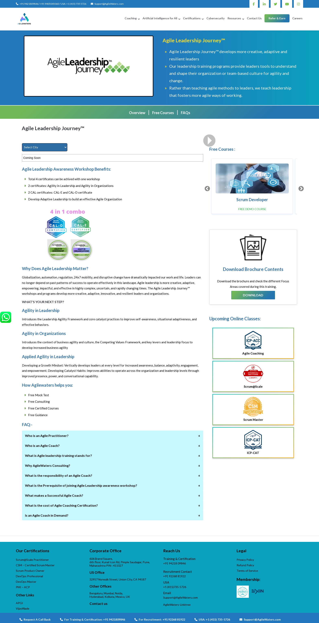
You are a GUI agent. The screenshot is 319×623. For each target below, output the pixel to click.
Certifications (192, 18)
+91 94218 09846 (174, 563)
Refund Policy (245, 565)
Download (253, 295)
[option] (252, 186)
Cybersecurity (215, 18)
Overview (137, 112)
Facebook (253, 4)
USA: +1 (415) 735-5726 (212, 619)
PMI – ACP (23, 587)
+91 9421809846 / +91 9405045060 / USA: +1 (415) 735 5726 (53, 3)
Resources (234, 18)
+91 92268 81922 (174, 576)
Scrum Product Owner (30, 570)
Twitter (275, 4)
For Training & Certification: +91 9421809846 (92, 619)
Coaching (131, 18)
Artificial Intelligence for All (160, 18)
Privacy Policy (245, 559)
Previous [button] (206, 188)
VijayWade (22, 608)
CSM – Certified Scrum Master (35, 565)
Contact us (98, 603)
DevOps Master (26, 581)
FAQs (185, 112)
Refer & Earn (277, 18)
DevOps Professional (29, 576)
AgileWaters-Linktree (177, 604)
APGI (19, 603)
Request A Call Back (35, 619)
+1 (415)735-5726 (174, 587)
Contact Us (254, 18)
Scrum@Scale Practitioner (32, 559)
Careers (297, 18)
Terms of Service (247, 570)
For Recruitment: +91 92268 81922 (159, 619)
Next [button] (300, 188)
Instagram (298, 4)
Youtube (287, 4)
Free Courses (163, 112)
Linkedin (264, 4)
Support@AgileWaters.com (109, 3)
